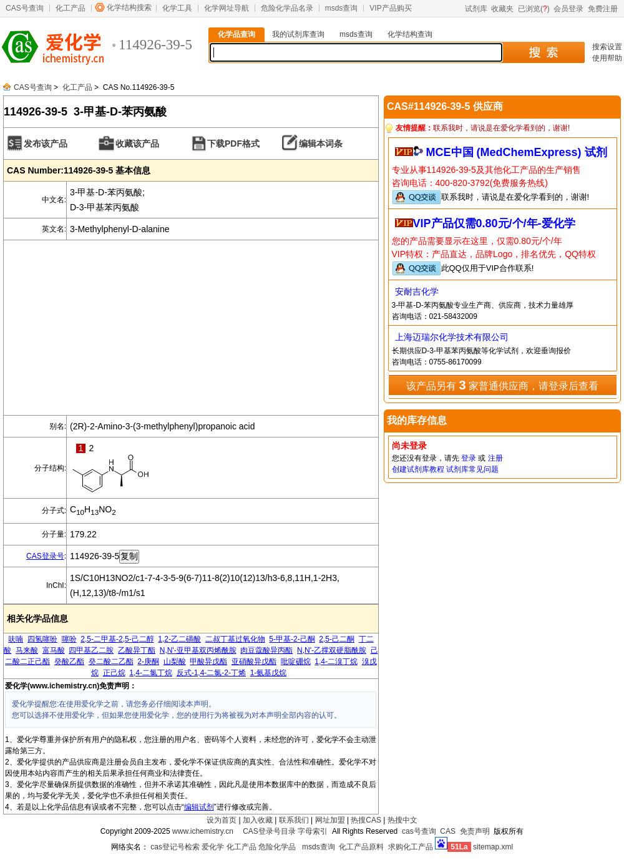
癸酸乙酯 (69, 661)
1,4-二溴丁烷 (336, 661)
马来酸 (27, 650)
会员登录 (568, 8)
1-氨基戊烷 (268, 672)
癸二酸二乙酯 (111, 661)
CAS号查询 (25, 8)
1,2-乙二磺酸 (179, 639)
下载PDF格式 (233, 144)
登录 (468, 458)
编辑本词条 (321, 144)
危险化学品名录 (287, 8)
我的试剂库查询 (298, 34)
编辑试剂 (199, 807)
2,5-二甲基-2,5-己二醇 (117, 639)
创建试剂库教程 (418, 469)
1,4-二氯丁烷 (150, 672)
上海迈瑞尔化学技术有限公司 (452, 337)
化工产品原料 (361, 847)
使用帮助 (607, 58)
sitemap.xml (493, 847)
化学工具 (177, 8)
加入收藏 (258, 820)
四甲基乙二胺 (91, 650)
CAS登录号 (45, 556)
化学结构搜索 (129, 7)
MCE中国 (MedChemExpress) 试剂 (516, 152)
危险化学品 (277, 847)
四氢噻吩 (42, 639)
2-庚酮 (148, 661)
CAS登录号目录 (269, 831)
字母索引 (313, 831)
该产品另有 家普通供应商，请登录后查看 (502, 385)
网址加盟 (330, 820)
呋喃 (15, 639)
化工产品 (70, 8)
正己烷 (114, 672)
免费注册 (603, 8)
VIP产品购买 (390, 8)
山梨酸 (174, 661)
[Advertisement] (191, 327)
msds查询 (341, 8)
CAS (448, 831)
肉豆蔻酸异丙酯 (266, 650)
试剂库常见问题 (472, 469)
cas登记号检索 (175, 847)
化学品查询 (236, 34)
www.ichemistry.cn (202, 831)
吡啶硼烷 (296, 661)
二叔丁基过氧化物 (235, 639)
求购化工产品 (410, 847)
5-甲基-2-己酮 (291, 639)
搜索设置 (607, 46)
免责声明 (475, 831)
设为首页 (221, 820)
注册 (495, 458)
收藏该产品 (137, 144)
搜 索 (543, 52)
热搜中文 (402, 820)
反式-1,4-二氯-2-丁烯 (211, 672)
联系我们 (294, 820)
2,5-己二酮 (336, 639)
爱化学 (213, 847)
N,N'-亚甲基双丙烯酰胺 (198, 650)
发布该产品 (45, 144)
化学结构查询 (410, 34)
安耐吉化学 (417, 291)
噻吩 (69, 639)
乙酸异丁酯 (136, 650)
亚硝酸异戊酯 (254, 661)
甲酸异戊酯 (208, 661)
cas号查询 (419, 831)
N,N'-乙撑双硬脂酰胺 (331, 650)
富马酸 (53, 650)
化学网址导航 (226, 8)
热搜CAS (366, 820)
